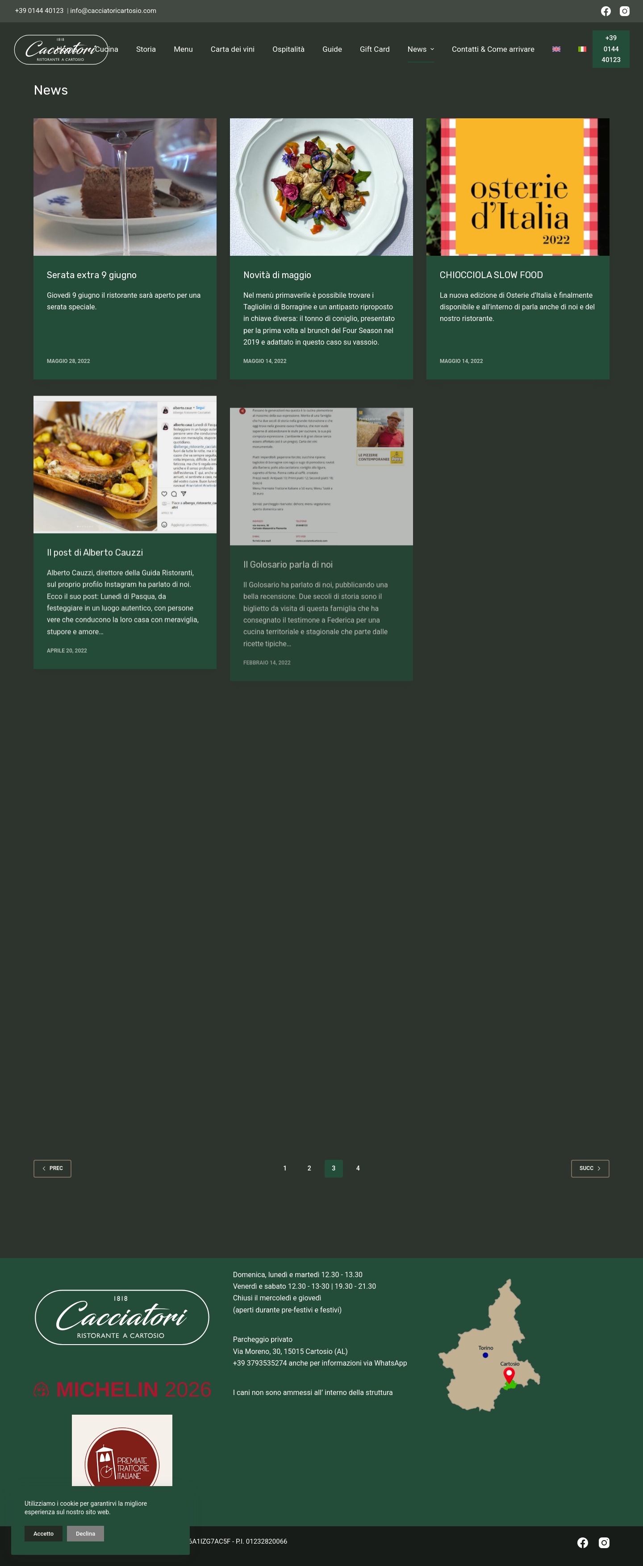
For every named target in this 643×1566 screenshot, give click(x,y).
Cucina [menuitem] (106, 49)
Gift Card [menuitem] (375, 49)
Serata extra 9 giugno (92, 275)
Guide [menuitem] (332, 49)
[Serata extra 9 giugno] (125, 187)
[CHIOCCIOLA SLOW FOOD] (518, 187)
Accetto (43, 1533)
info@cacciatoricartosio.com (113, 11)
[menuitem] (556, 49)
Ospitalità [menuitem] (288, 49)
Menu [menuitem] (183, 49)
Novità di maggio (277, 275)
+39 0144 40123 (39, 11)
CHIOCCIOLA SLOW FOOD (491, 275)
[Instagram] (625, 11)
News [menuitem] (422, 49)
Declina (85, 1533)
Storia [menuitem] (146, 49)
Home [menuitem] (67, 49)
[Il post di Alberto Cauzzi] (125, 475)
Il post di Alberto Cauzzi (95, 563)
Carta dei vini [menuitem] (233, 49)
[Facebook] (606, 11)
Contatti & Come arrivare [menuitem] (493, 49)
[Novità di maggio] (321, 187)
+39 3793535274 (260, 1363)
